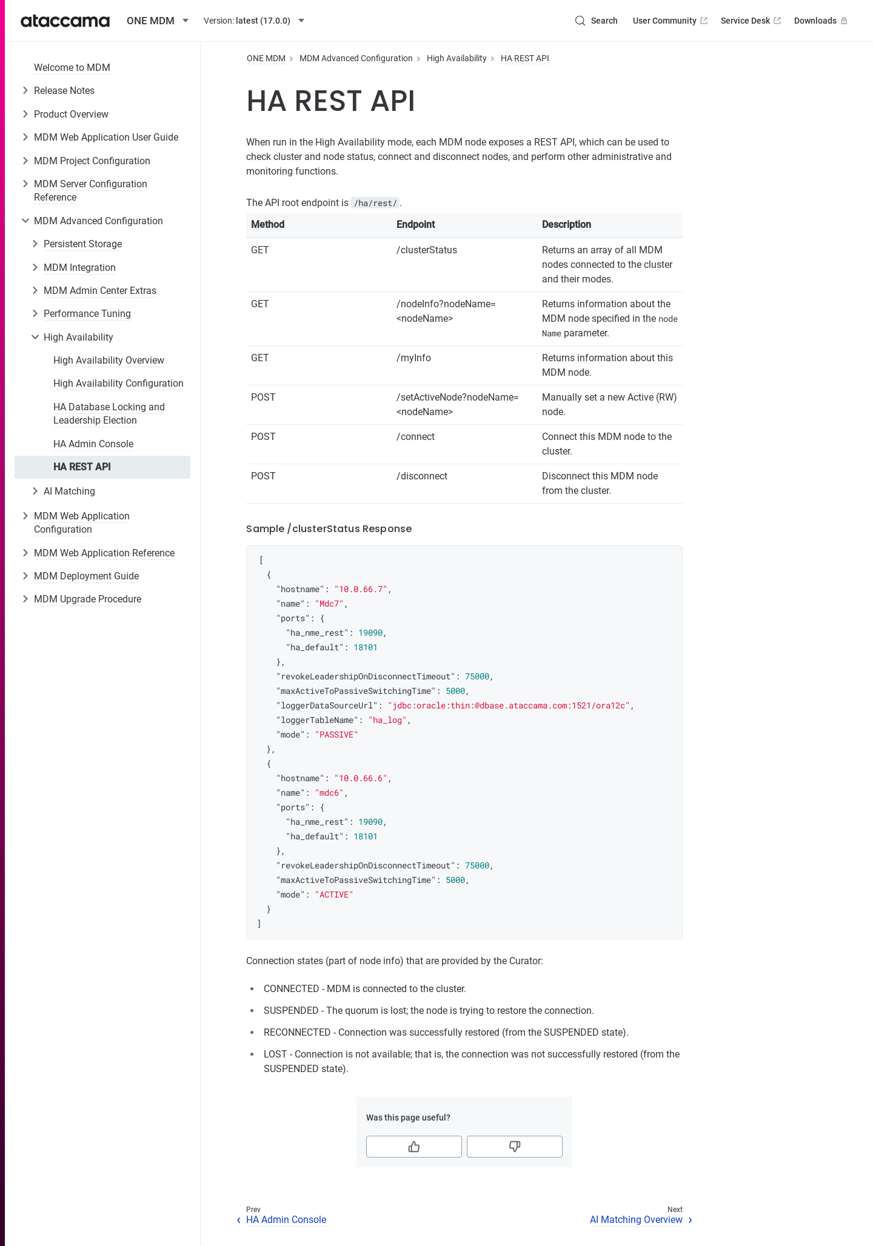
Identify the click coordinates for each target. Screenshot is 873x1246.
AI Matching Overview (636, 1219)
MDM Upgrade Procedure (87, 599)
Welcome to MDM (72, 67)
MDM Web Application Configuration (82, 522)
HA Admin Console (93, 444)
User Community (671, 20)
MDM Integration (80, 267)
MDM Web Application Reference (104, 553)
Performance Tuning (87, 313)
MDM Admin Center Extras (100, 290)
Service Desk (752, 20)
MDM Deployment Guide (86, 576)
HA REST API (82, 467)
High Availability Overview (108, 360)
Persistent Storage (83, 244)
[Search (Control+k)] (596, 21)
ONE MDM (266, 58)
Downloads (822, 20)
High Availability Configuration (118, 383)
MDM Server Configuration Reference (90, 190)
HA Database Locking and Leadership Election (109, 413)
